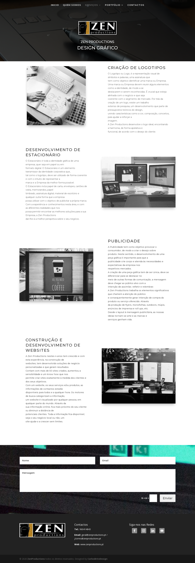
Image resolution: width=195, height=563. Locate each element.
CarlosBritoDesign (97, 558)
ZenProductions (36, 558)
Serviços (91, 5)
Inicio (55, 5)
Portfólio (112, 5)
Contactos (135, 5)
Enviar (167, 498)
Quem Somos (72, 5)
